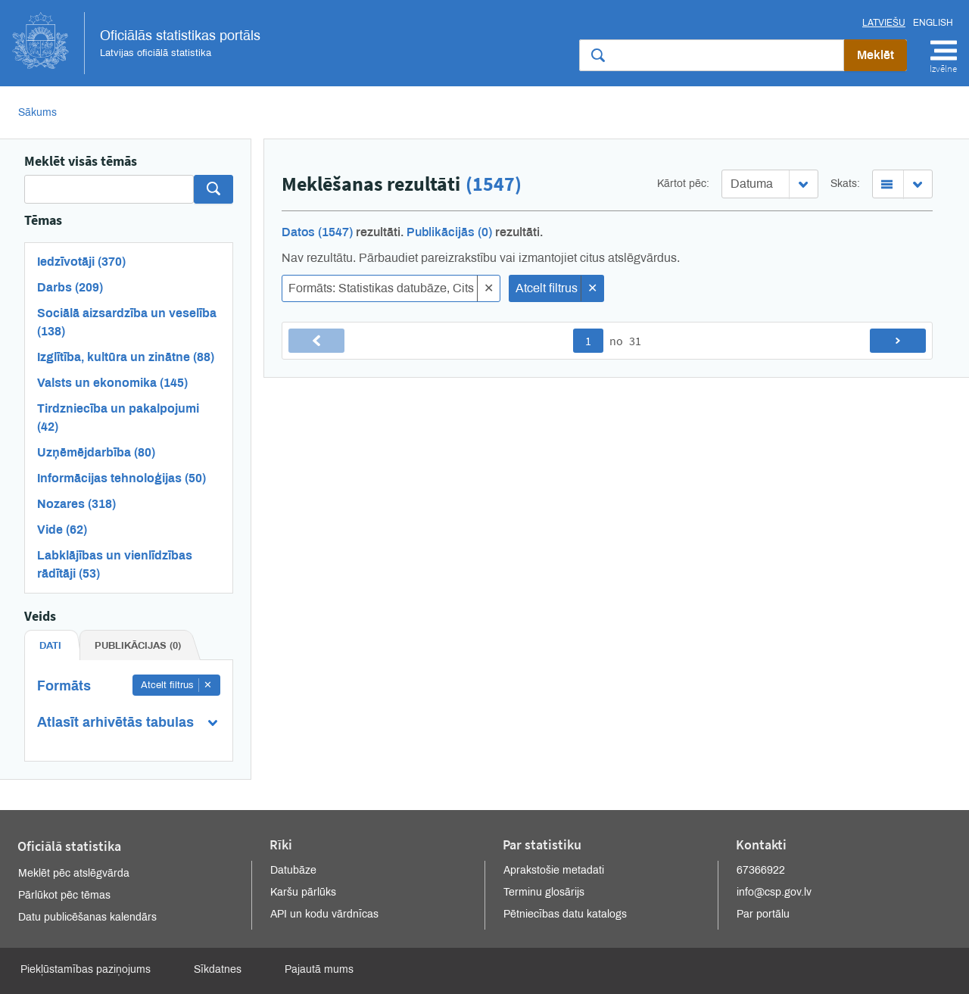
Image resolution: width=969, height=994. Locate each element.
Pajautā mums (319, 969)
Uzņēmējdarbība (96, 452)
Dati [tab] (50, 645)
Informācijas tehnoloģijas (121, 478)
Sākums (37, 112)
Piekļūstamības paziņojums (85, 969)
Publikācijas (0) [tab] (138, 645)
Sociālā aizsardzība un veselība (127, 322)
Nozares (76, 503)
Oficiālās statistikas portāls (136, 43)
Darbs (70, 287)
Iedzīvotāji (81, 261)
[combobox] (769, 184)
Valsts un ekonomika (112, 382)
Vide (62, 529)
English (933, 22)
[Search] (109, 189)
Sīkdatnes (217, 969)
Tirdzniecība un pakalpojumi (118, 417)
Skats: (845, 183)
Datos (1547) (317, 232)
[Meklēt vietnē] (711, 55)
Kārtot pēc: (683, 183)
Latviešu (883, 22)
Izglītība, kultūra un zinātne (125, 357)
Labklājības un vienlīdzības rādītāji (114, 564)
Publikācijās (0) (449, 232)
